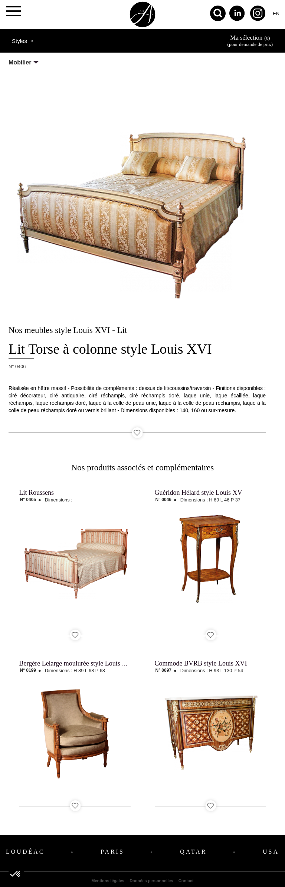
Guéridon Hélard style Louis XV (198, 492)
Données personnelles (151, 880)
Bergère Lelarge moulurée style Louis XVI (76, 663)
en (276, 13)
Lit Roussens (36, 492)
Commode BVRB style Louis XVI (201, 663)
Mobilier (20, 62)
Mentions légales (107, 880)
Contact (186, 880)
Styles (19, 41)
